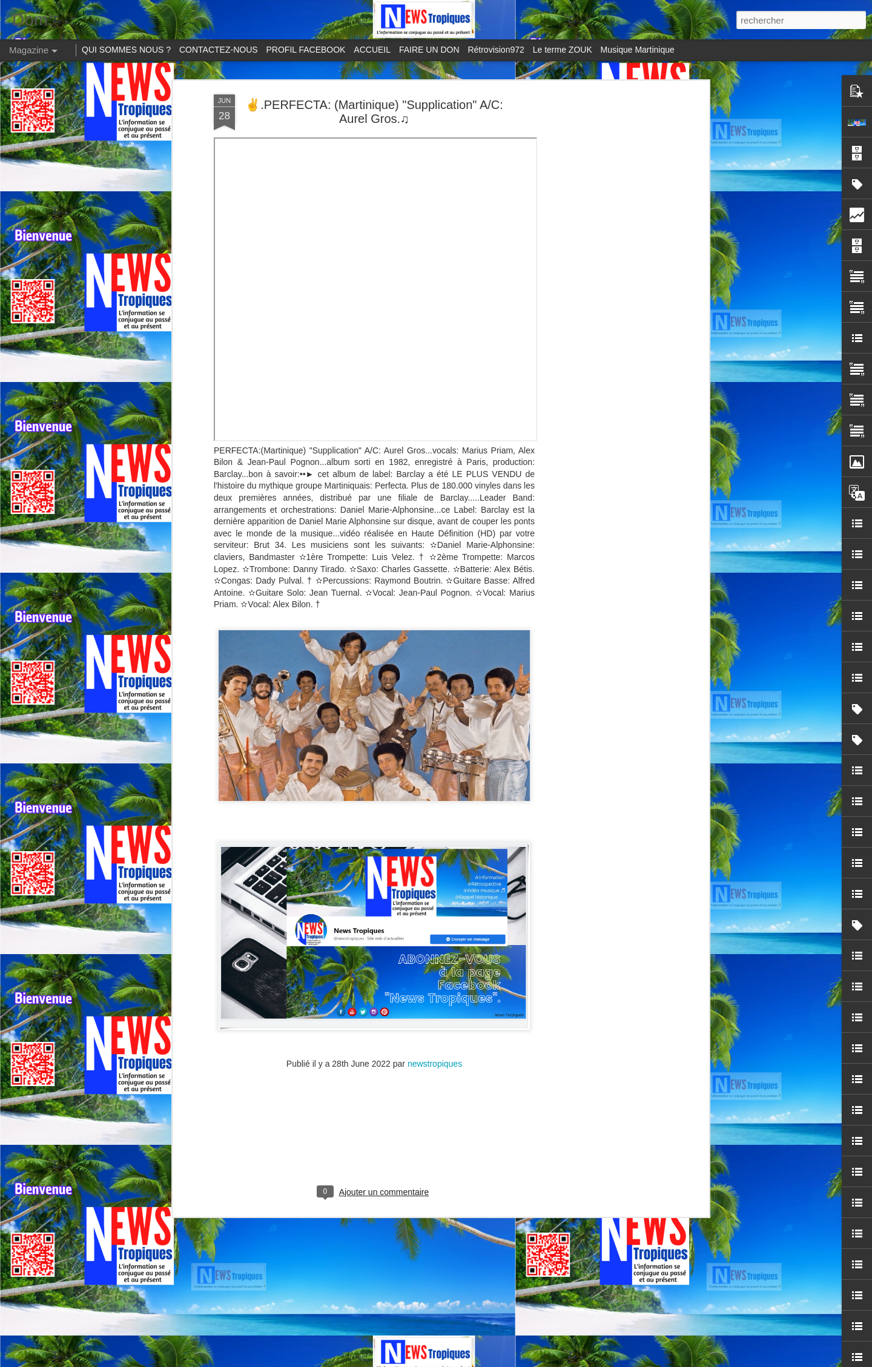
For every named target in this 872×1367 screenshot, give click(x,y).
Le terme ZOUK (562, 49)
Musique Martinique (638, 49)
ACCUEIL (372, 49)
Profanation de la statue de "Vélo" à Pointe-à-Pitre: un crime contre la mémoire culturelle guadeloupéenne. (429, 1275)
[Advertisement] (374, 939)
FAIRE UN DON (429, 49)
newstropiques (435, 861)
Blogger (649, 1360)
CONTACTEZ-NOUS (218, 49)
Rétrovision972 (495, 49)
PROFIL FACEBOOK (306, 49)
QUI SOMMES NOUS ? (126, 49)
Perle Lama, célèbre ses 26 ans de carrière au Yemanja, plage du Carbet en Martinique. (413, 1138)
